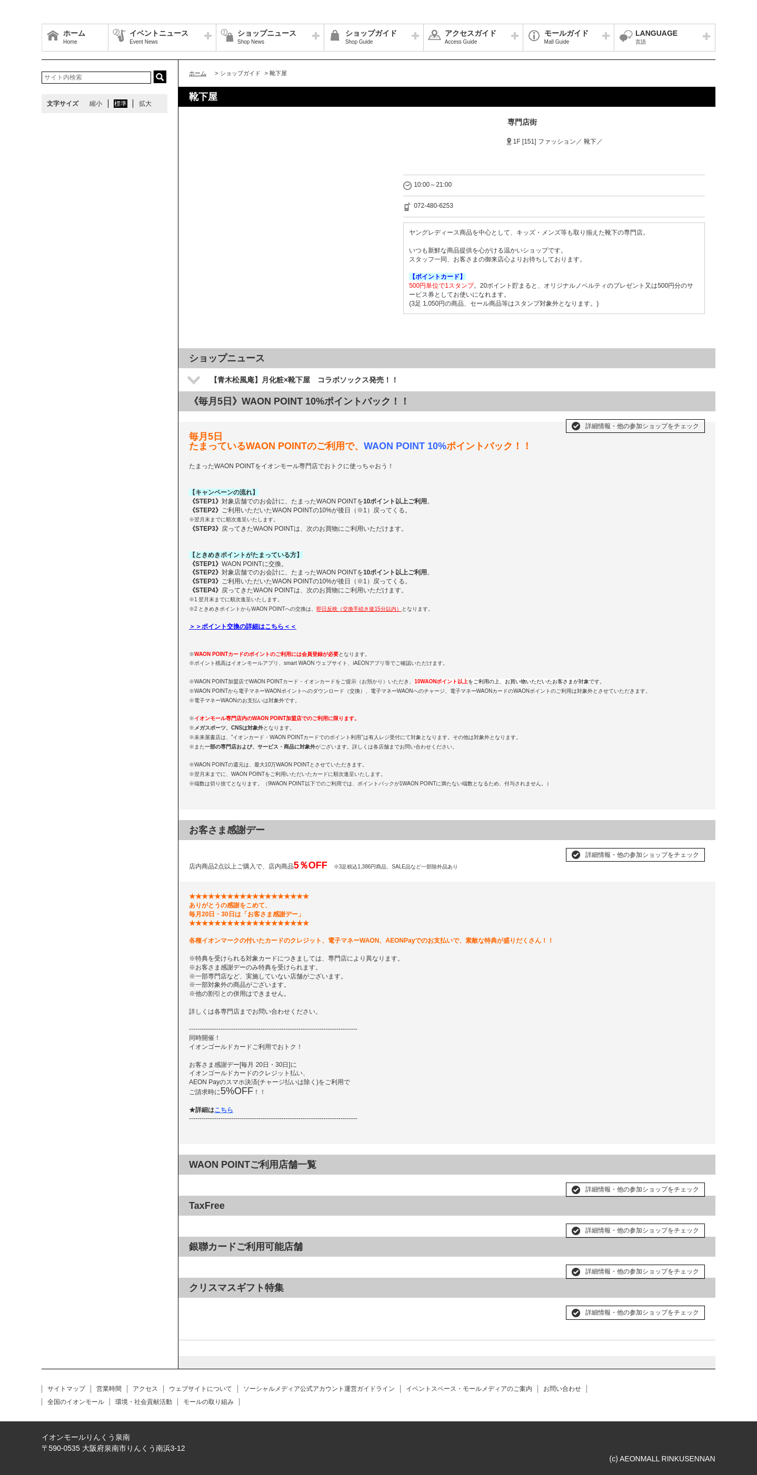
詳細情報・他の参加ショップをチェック (642, 426)
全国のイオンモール (75, 1402)
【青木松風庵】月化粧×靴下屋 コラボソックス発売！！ (304, 380)
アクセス (145, 1388)
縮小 (95, 103)
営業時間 (109, 1388)
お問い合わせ (562, 1388)
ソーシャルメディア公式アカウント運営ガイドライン (319, 1388)
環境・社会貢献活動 (143, 1402)
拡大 (145, 103)
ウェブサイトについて (200, 1388)
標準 (120, 103)
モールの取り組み (208, 1402)
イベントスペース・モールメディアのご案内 (469, 1388)
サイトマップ (66, 1388)
